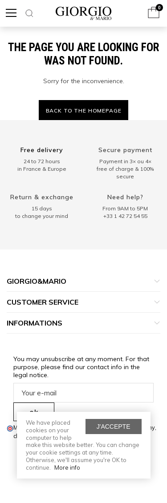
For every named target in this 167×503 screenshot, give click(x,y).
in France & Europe (41, 168)
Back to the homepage (84, 110)
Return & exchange (41, 197)
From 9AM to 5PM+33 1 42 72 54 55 (125, 212)
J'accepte (113, 426)
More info (67, 467)
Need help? (125, 197)
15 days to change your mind (41, 212)
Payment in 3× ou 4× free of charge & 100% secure (125, 169)
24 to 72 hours (42, 161)
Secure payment (125, 150)
